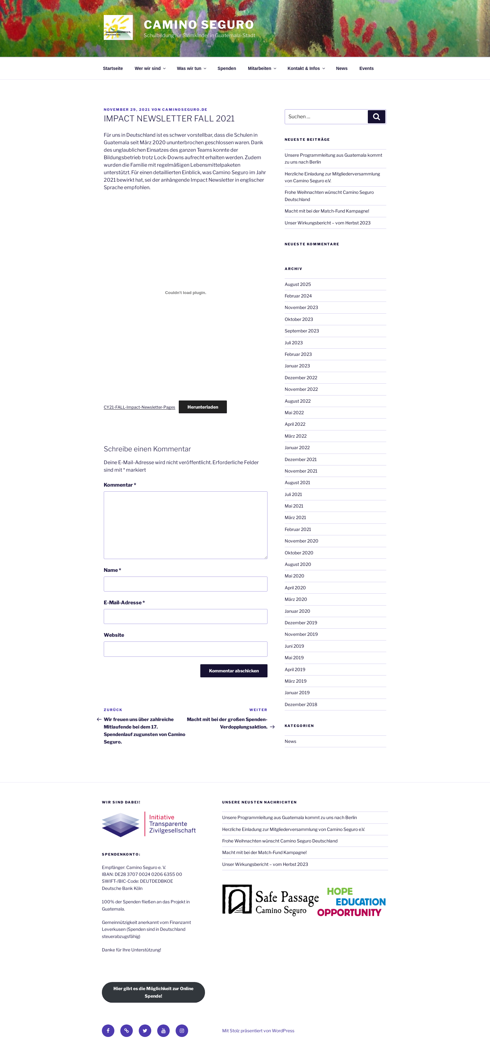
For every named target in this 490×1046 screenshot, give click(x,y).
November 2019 (301, 634)
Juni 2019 (294, 646)
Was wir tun (192, 68)
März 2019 (296, 681)
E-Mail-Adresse (124, 603)
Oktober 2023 (299, 319)
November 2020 (301, 540)
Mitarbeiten (262, 68)
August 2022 (298, 401)
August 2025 (298, 284)
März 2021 (295, 517)
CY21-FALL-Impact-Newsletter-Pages (139, 407)
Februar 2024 (298, 295)
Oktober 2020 (299, 552)
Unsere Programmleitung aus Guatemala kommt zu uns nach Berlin (289, 817)
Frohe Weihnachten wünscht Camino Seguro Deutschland (280, 840)
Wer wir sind (151, 68)
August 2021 (297, 482)
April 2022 (295, 424)
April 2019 (295, 669)
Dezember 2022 (301, 377)
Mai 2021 (294, 505)
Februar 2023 (298, 354)
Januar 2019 (297, 692)
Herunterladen (203, 407)
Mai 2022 (294, 412)
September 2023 (302, 330)
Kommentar (120, 485)
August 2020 (298, 564)
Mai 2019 (294, 657)
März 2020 (296, 599)
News (342, 68)
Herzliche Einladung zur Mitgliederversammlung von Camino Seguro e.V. (293, 829)
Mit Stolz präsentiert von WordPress (258, 1030)
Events (366, 68)
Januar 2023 (297, 365)
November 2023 (301, 307)
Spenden (227, 68)
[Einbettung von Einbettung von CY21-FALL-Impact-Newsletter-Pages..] (186, 292)
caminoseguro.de (185, 109)
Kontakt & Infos (307, 68)
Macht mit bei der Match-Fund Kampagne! (327, 211)
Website (114, 635)
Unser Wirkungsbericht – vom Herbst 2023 (328, 222)
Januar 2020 (297, 611)
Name (112, 570)
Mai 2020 (294, 575)
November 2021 (301, 471)
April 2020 (295, 587)
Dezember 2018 (301, 704)
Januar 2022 (297, 447)
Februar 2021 (298, 529)
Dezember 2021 (301, 459)
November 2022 (301, 389)
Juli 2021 (293, 494)
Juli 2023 (294, 342)
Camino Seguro (199, 25)
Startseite (113, 68)
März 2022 (296, 436)
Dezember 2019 (301, 622)
